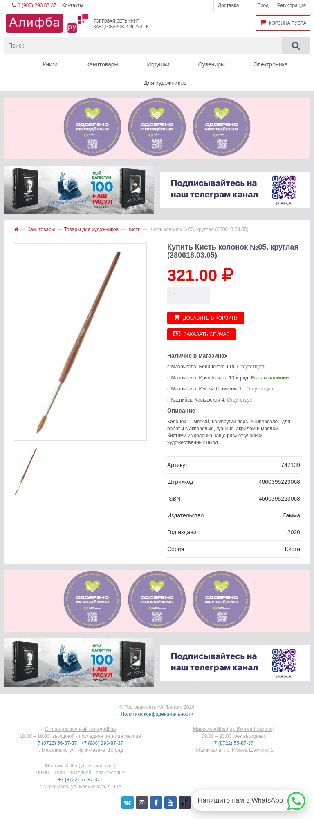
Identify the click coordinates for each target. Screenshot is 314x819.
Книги (50, 64)
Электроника (270, 64)
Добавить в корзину (205, 317)
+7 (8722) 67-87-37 (79, 780)
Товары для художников (91, 229)
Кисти (134, 229)
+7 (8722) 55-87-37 (233, 743)
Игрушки (158, 64)
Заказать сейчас (201, 333)
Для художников (165, 82)
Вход (263, 5)
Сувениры (211, 64)
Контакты (72, 5)
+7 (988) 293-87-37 (102, 743)
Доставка (228, 5)
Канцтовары (102, 64)
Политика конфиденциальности (157, 714)
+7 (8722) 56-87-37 (56, 743)
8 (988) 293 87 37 (34, 5)
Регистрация (291, 5)
